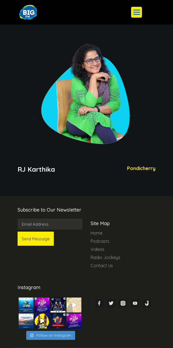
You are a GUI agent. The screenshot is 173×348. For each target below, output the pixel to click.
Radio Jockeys (105, 257)
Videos (97, 249)
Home (96, 233)
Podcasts (100, 241)
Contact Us (102, 265)
